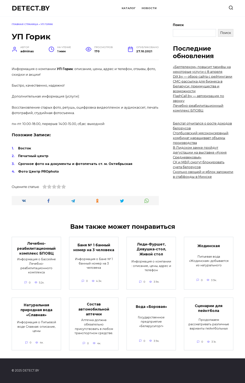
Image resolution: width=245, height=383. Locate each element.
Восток (24, 148)
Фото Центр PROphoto (38, 171)
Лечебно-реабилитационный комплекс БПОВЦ (36, 248)
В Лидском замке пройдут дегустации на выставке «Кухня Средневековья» (200, 152)
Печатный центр (33, 156)
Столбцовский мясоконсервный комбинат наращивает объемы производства (200, 138)
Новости (149, 8)
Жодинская (208, 245)
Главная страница (25, 24)
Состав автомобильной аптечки (93, 309)
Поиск (178, 25)
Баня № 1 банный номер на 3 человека (93, 247)
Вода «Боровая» (151, 306)
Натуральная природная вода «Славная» (36, 310)
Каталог (129, 8)
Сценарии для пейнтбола (208, 308)
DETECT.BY (31, 8)
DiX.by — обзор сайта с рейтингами (202, 77)
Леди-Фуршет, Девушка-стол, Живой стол (151, 249)
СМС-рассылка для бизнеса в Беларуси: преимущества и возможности (197, 86)
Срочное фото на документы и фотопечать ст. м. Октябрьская (75, 164)
